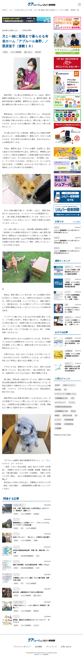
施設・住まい (28, 52)
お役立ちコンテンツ (69, 266)
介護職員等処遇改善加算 (63, 407)
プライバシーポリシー (22, 647)
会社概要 (38, 647)
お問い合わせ (66, 647)
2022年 (16, 540)
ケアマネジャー (60, 402)
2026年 (57, 385)
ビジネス (36, 625)
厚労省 (73, 411)
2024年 (16, 528)
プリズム (72, 402)
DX (76, 415)
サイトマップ (51, 647)
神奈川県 (38, 52)
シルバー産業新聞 (16, 52)
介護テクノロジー (69, 385)
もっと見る (76, 222)
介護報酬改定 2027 (61, 398)
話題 (66, 304)
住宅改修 (36, 514)
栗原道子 (36, 611)
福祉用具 (58, 389)
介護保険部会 (68, 424)
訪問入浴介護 (67, 415)
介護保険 (58, 424)
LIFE (38, 556)
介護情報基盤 (68, 420)
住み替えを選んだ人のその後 (20, 505)
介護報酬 (58, 428)
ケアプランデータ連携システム (65, 394)
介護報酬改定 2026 (61, 411)
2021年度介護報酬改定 (27, 556)
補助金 (57, 415)
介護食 (35, 540)
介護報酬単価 (68, 338)
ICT (22, 528)
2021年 (5, 52)
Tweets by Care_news (62, 435)
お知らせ (57, 227)
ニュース (16, 519)
